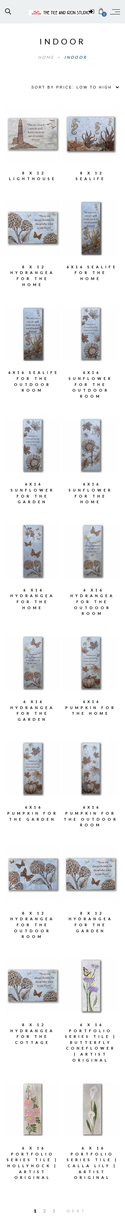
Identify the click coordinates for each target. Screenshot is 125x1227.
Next (76, 1210)
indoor (75, 57)
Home (47, 57)
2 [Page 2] (44, 1211)
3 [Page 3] (53, 1211)
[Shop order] (73, 87)
